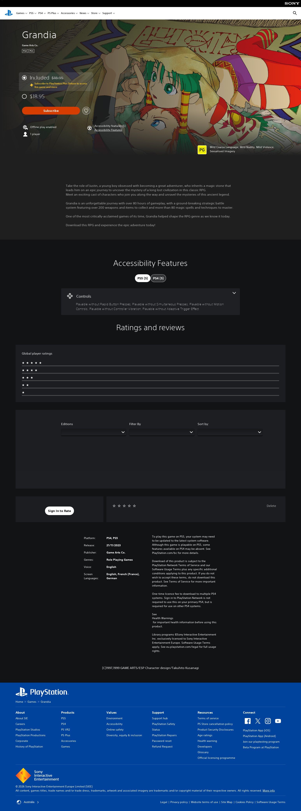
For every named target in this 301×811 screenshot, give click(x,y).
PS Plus (52, 13)
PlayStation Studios (28, 729)
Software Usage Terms (271, 802)
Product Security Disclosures (216, 729)
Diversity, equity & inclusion (124, 735)
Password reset (162, 741)
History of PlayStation (29, 746)
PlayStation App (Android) (259, 736)
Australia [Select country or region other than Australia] (28, 802)
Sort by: (203, 424)
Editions (67, 424)
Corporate (22, 741)
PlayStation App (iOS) (256, 730)
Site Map (226, 802)
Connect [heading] (249, 712)
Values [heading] (111, 712)
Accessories (68, 13)
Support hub (160, 718)
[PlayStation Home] (9, 13)
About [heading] (20, 712)
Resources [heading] (205, 712)
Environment (114, 718)
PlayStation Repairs (164, 735)
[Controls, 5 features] (150, 301)
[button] (108, 130)
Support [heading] (158, 712)
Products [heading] (67, 712)
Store (94, 13)
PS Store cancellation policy (215, 724)
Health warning (207, 741)
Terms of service (208, 718)
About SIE (22, 718)
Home (19, 701)
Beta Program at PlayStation (261, 747)
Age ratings (205, 735)
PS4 (40, 13)
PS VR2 (65, 729)
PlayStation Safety (163, 724)
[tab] (142, 278)
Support (107, 13)
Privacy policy (179, 802)
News (83, 13)
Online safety (114, 729)
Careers (20, 724)
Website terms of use (204, 802)
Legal (163, 802)
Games (20, 13)
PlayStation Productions (31, 735)
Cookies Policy (244, 802)
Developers (205, 746)
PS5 (31, 13)
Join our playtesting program (261, 741)
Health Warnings (162, 618)
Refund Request (162, 746)
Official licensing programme (216, 758)
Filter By (135, 424)
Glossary (203, 752)
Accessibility (114, 724)
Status (156, 729)
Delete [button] (271, 506)
